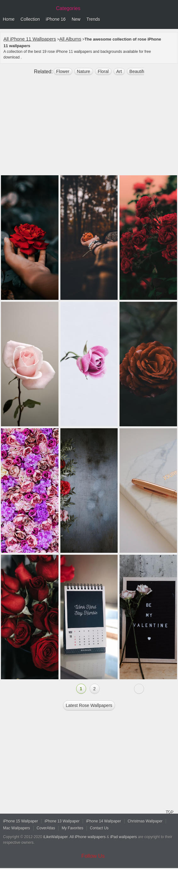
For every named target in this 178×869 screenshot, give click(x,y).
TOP (169, 812)
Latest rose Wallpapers (89, 705)
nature (83, 71)
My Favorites (72, 828)
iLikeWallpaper (55, 837)
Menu (172, 19)
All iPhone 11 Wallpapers (29, 39)
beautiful (138, 71)
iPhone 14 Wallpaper (103, 821)
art (119, 71)
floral (103, 71)
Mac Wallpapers (16, 828)
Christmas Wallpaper (145, 821)
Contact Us (99, 828)
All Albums (70, 39)
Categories (68, 8)
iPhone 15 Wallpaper (20, 821)
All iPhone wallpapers (88, 837)
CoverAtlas (46, 828)
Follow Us (93, 856)
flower (63, 71)
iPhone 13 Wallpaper (62, 821)
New (76, 19)
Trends (93, 19)
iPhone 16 (56, 19)
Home (8, 19)
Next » (139, 689)
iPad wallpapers (123, 837)
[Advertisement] (89, 128)
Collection (30, 19)
